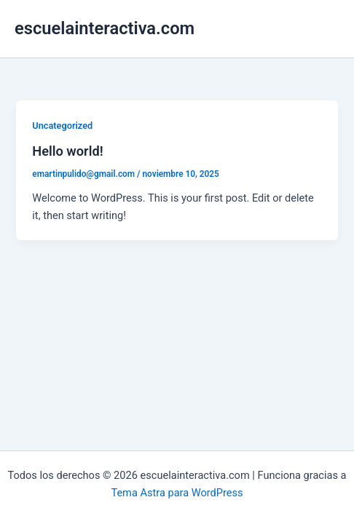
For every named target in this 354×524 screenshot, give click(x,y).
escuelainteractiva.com (104, 28)
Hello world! (67, 151)
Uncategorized (62, 125)
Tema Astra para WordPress (177, 492)
